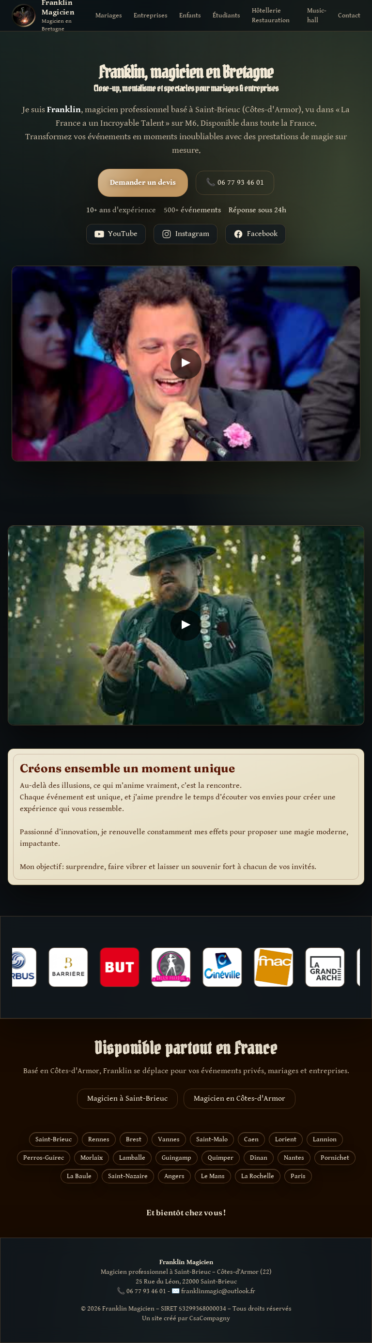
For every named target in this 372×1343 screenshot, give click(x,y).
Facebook (255, 234)
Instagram (185, 234)
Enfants (190, 15)
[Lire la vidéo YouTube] (186, 364)
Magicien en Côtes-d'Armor (239, 1098)
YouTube (116, 234)
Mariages (108, 15)
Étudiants (226, 15)
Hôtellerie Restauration (271, 15)
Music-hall (316, 15)
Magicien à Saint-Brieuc (127, 1098)
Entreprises (151, 15)
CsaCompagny (209, 1318)
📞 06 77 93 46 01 (235, 182)
